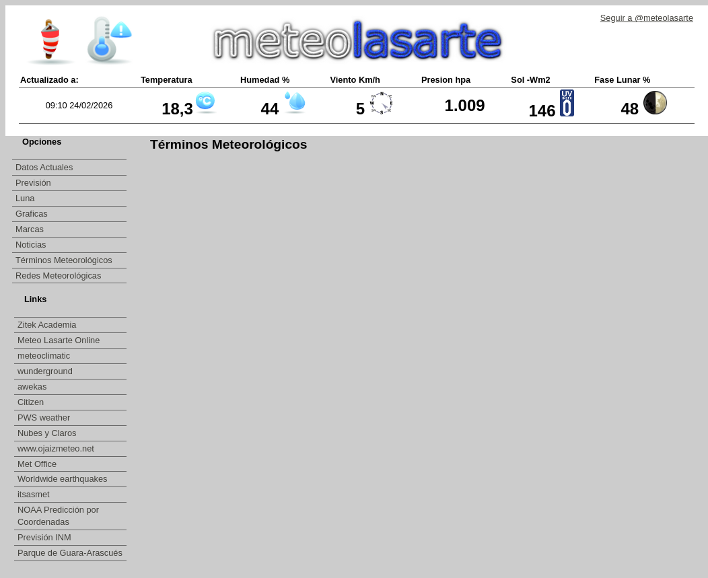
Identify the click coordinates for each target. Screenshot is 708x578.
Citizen (31, 402)
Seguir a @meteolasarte (646, 18)
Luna (24, 198)
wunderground (46, 371)
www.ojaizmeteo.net (56, 448)
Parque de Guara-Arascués (69, 553)
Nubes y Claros (48, 433)
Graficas (31, 214)
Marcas (29, 229)
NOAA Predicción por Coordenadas (58, 516)
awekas (33, 387)
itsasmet (34, 494)
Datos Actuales (44, 167)
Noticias (30, 245)
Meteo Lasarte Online (59, 340)
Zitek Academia (47, 325)
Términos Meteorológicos (63, 260)
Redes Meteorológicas (58, 275)
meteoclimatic (45, 356)
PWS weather (45, 417)
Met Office (38, 464)
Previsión (33, 183)
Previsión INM (44, 537)
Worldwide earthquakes (62, 479)
